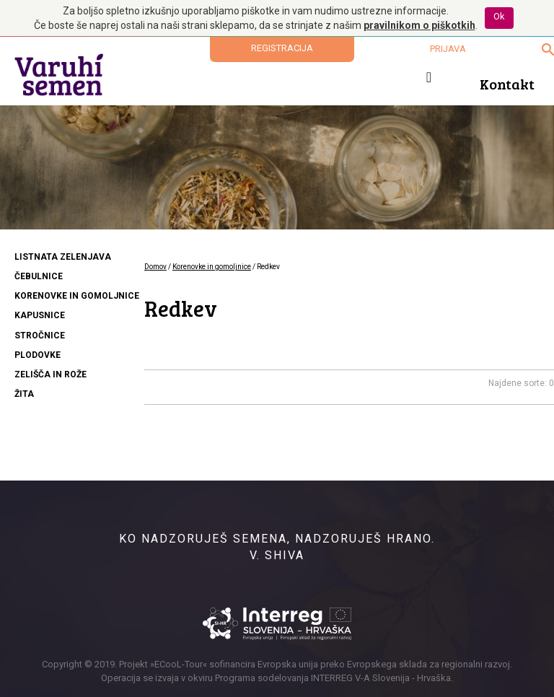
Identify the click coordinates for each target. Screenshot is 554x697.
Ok (499, 16)
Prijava (448, 48)
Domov (155, 267)
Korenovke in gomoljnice (211, 267)
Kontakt (507, 84)
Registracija (282, 48)
